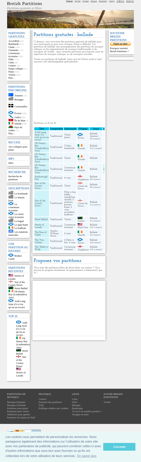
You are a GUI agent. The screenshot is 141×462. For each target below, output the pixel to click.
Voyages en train (80, 414)
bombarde (69, 148)
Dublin (81, 221)
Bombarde (13, 44)
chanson (94, 136)
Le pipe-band (21, 224)
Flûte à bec (70, 192)
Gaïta (11, 62)
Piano (11, 71)
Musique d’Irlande (16, 405)
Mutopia (76, 405)
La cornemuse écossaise (13, 207)
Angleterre (83, 179)
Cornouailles (20, 106)
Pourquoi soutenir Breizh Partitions (119, 50)
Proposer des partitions (50, 402)
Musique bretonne (16, 402)
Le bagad (19, 221)
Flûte (11, 59)
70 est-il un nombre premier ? (87, 411)
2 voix (68, 208)
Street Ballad (21, 288)
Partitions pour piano (17, 408)
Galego (112, 1)
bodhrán (68, 214)
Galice (17, 117)
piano (67, 137)
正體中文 (120, 1)
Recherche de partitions (15, 178)
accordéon (69, 212)
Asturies (18, 95)
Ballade (93, 133)
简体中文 (130, 1)
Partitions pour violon (18, 411)
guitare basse (68, 205)
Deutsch (94, 1)
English (78, 1)
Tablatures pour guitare (18, 414)
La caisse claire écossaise (16, 215)
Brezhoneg (103, 1)
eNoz (74, 402)
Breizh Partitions (24, 3)
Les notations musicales (18, 233)
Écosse (17, 113)
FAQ (41, 405)
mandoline (69, 197)
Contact (42, 399)
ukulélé (67, 199)
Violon (11, 74)
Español (85, 1)
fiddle (67, 194)
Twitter (107, 402)
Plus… (11, 77)
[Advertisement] (69, 92)
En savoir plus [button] (87, 456)
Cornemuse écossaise (14, 55)
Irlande (18, 123)
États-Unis (83, 227)
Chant (11, 47)
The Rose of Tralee (40, 233)
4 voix (67, 178)
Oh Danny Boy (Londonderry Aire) (17, 294)
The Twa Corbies (39, 241)
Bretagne (19, 99)
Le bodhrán (20, 227)
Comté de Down (82, 187)
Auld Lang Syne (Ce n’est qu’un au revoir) (16, 304)
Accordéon (13, 40)
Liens (74, 399)
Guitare (12, 65)
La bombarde (21, 193)
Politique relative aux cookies (53, 408)
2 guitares (69, 200)
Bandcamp (77, 408)
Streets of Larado (21, 374)
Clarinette (13, 50)
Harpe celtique (15, 68)
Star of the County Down (16, 283)
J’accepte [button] (119, 446)
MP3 (10, 163)
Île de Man (19, 120)
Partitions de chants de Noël (21, 417)
